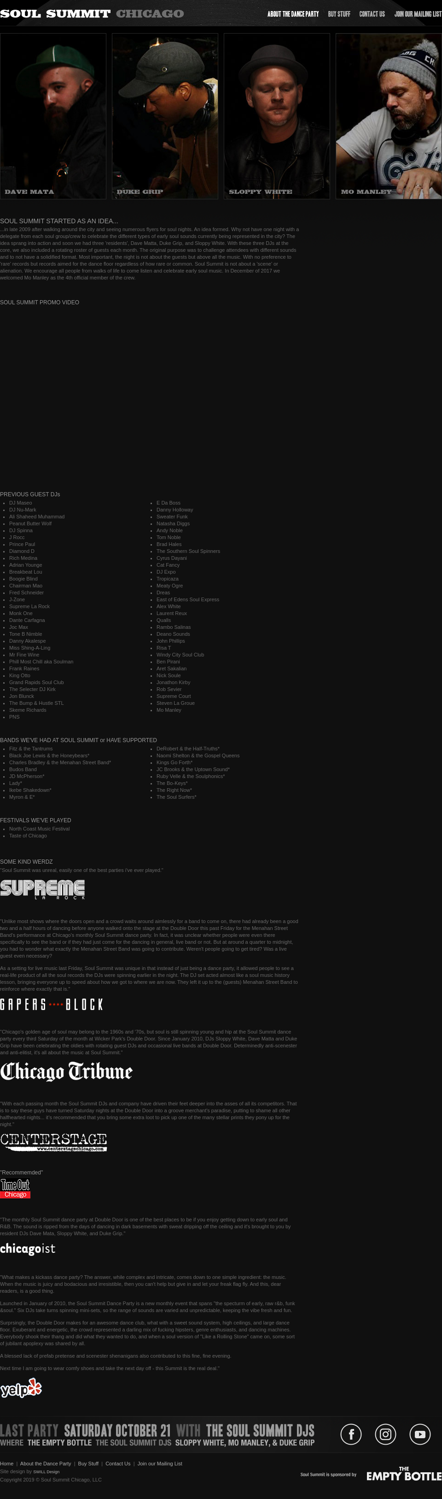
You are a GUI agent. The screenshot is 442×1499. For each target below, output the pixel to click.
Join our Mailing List (160, 1463)
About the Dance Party (45, 1463)
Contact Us (117, 1463)
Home (6, 1463)
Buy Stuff (88, 1463)
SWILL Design (46, 1472)
